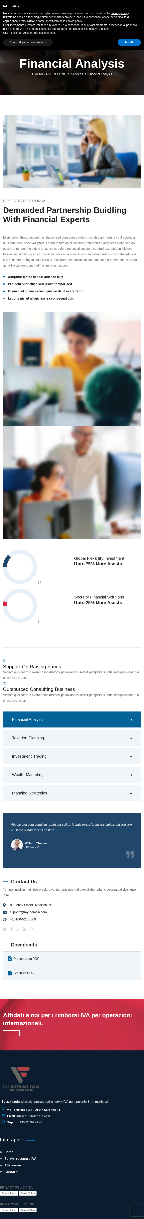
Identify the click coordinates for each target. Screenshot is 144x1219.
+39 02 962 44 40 (31, 1122)
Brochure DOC (21, 973)
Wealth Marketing (28, 774)
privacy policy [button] (119, 13)
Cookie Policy (28, 1193)
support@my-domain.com (28, 912)
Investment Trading (29, 756)
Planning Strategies (29, 793)
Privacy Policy (9, 1193)
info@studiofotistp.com (33, 1116)
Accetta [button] (129, 42)
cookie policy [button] (74, 21)
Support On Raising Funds (32, 666)
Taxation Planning (28, 738)
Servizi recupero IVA (20, 1158)
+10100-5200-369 (23, 919)
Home (8, 1152)
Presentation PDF (23, 958)
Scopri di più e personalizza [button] (28, 42)
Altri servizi (13, 1165)
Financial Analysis (27, 719)
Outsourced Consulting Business (39, 689)
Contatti (11, 1172)
